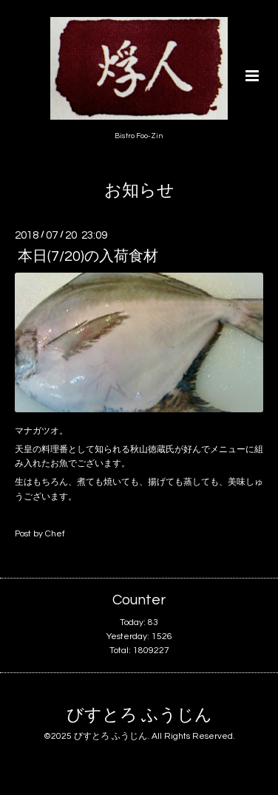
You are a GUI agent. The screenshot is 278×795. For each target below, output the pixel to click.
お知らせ (139, 190)
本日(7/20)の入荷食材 (88, 256)
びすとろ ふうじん (139, 715)
